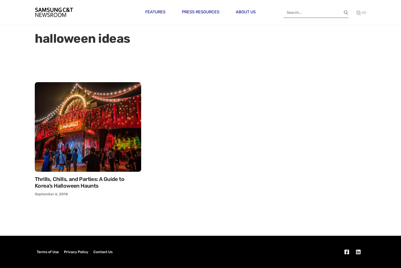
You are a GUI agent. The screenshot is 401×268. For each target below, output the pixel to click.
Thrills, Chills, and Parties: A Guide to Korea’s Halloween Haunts (79, 182)
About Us (246, 11)
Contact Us (103, 252)
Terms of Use (48, 252)
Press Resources (200, 11)
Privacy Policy (76, 252)
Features (155, 11)
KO (361, 12)
